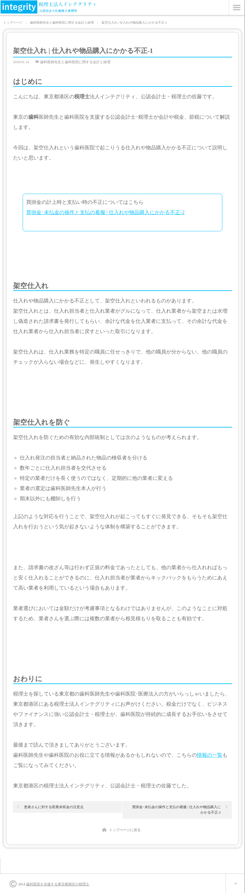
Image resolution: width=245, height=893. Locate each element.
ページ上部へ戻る (235, 883)
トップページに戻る (125, 830)
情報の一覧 (209, 755)
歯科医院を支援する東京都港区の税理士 (57, 884)
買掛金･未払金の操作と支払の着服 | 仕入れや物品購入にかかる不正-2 (105, 212)
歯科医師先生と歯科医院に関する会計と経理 (75, 62)
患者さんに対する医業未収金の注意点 (54, 807)
